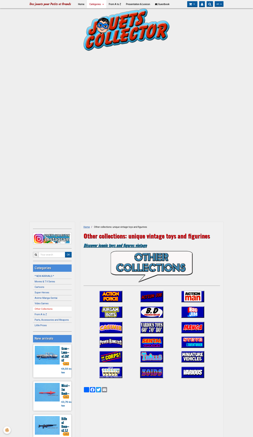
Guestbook (163, 4)
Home (82, 4)
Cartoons (39, 287)
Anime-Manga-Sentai (46, 298)
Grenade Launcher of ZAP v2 (66, 354)
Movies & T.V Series (45, 281)
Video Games (42, 303)
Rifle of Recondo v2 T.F (66, 424)
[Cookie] (7, 430)
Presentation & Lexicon (139, 4)
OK (68, 254)
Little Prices (41, 325)
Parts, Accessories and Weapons (52, 320)
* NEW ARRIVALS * (44, 276)
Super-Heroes (42, 292)
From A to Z (116, 4)
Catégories (96, 4)
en (218, 4)
